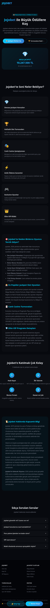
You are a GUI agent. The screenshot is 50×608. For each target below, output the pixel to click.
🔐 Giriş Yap (16, 604)
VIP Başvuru (5, 574)
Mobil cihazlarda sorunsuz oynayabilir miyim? (25, 547)
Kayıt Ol (4, 571)
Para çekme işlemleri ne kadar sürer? (25, 534)
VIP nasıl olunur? (25, 540)
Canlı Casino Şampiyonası (9, 589)
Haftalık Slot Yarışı (7, 586)
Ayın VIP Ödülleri (6, 591)
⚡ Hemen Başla (34, 604)
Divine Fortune (31, 571)
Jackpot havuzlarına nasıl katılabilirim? (25, 528)
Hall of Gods (30, 576)
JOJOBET (7, 3)
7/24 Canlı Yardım (31, 586)
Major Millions (31, 574)
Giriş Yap (4, 569)
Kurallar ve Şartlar (32, 591)
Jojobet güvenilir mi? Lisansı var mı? (25, 521)
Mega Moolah (30, 569)
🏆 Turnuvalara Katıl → (36, 41)
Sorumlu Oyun (31, 589)
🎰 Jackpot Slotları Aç (13, 41)
